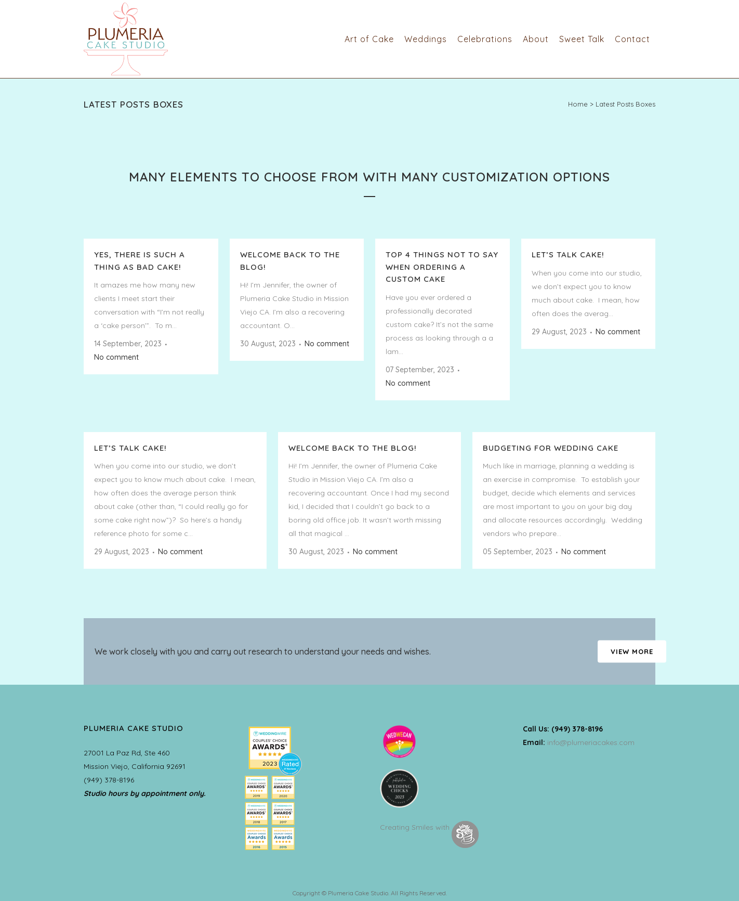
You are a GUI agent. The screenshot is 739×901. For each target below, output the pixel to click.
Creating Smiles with (429, 827)
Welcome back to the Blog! (352, 448)
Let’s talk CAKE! (568, 254)
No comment (116, 357)
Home (578, 104)
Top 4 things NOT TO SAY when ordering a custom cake (442, 267)
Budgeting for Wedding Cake (550, 448)
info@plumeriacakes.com (591, 742)
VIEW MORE (632, 651)
